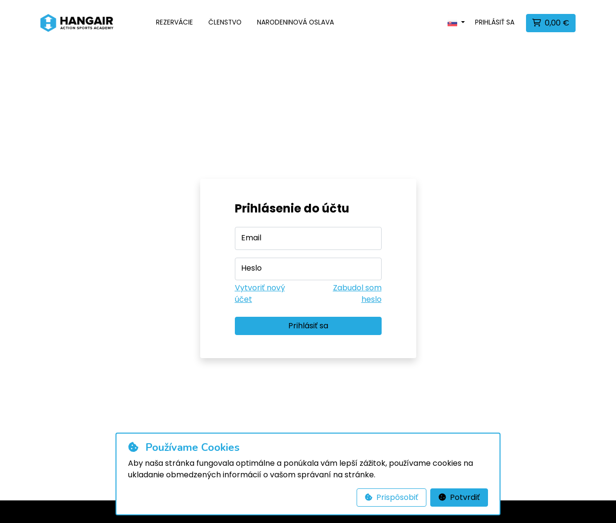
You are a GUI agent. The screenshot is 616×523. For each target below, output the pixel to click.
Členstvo (225, 22)
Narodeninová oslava (295, 22)
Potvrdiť (459, 497)
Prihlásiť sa (494, 22)
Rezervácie (174, 22)
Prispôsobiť (391, 497)
